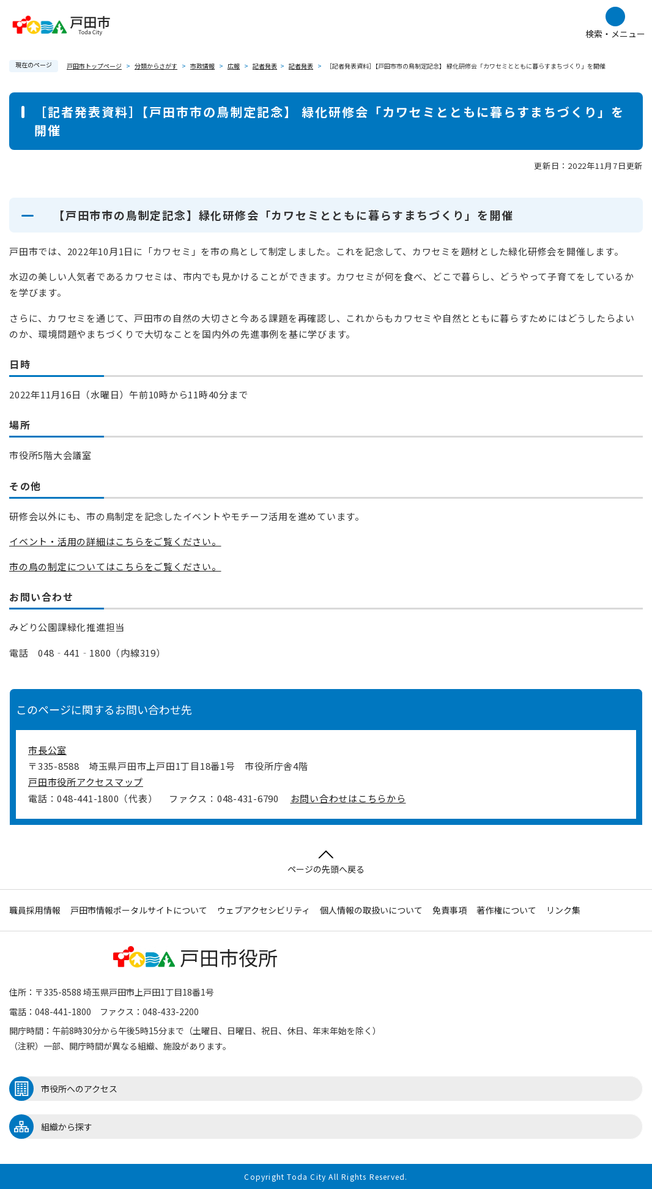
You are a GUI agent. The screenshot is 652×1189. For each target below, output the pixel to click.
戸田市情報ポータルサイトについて (138, 910)
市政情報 (202, 65)
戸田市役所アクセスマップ (85, 781)
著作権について (506, 910)
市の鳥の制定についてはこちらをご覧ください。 (115, 566)
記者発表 (265, 65)
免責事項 (449, 910)
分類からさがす (156, 65)
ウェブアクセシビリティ (263, 910)
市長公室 (47, 750)
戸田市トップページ (94, 65)
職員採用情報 (35, 910)
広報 (234, 65)
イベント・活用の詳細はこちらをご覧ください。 (115, 541)
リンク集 (563, 910)
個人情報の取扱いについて (371, 910)
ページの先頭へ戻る (326, 862)
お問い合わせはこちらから (348, 798)
